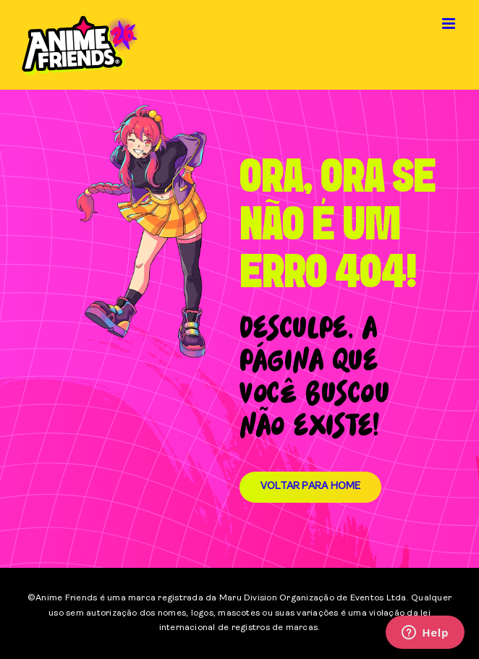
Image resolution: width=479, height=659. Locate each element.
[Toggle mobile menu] (449, 23)
